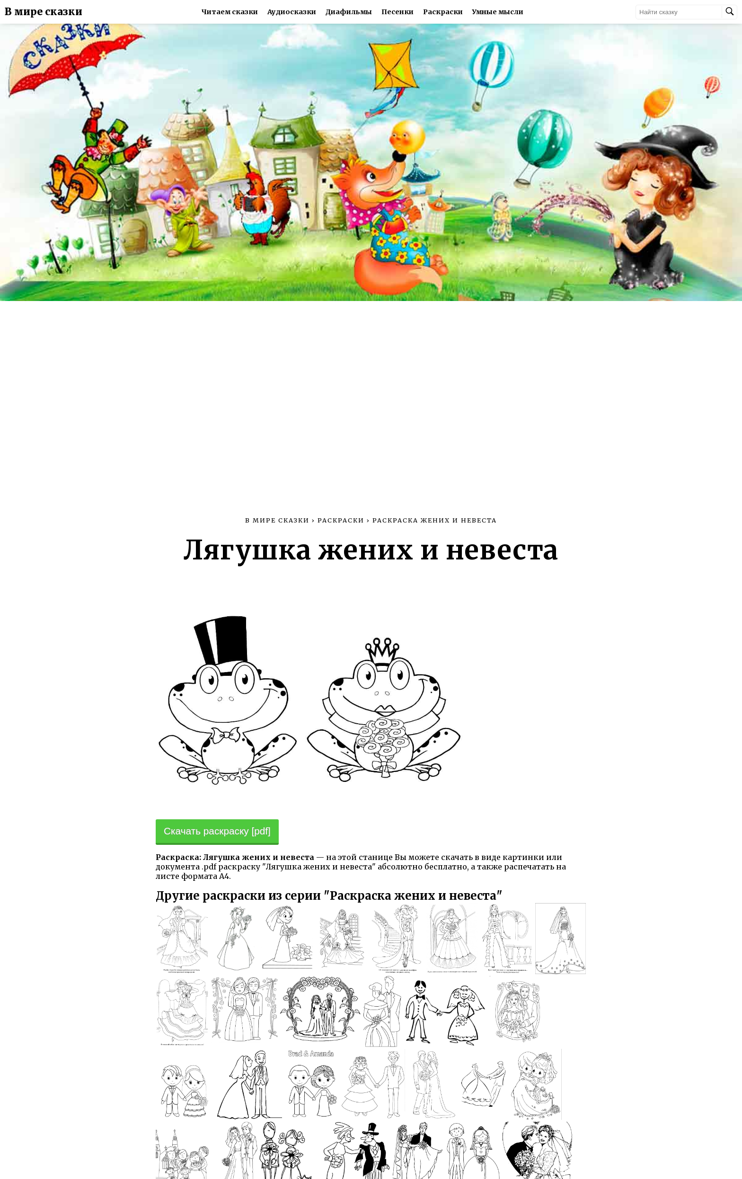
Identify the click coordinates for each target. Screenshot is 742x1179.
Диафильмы (349, 12)
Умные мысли (497, 12)
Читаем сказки (230, 12)
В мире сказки (43, 12)
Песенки (397, 12)
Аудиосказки (291, 12)
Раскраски (443, 12)
